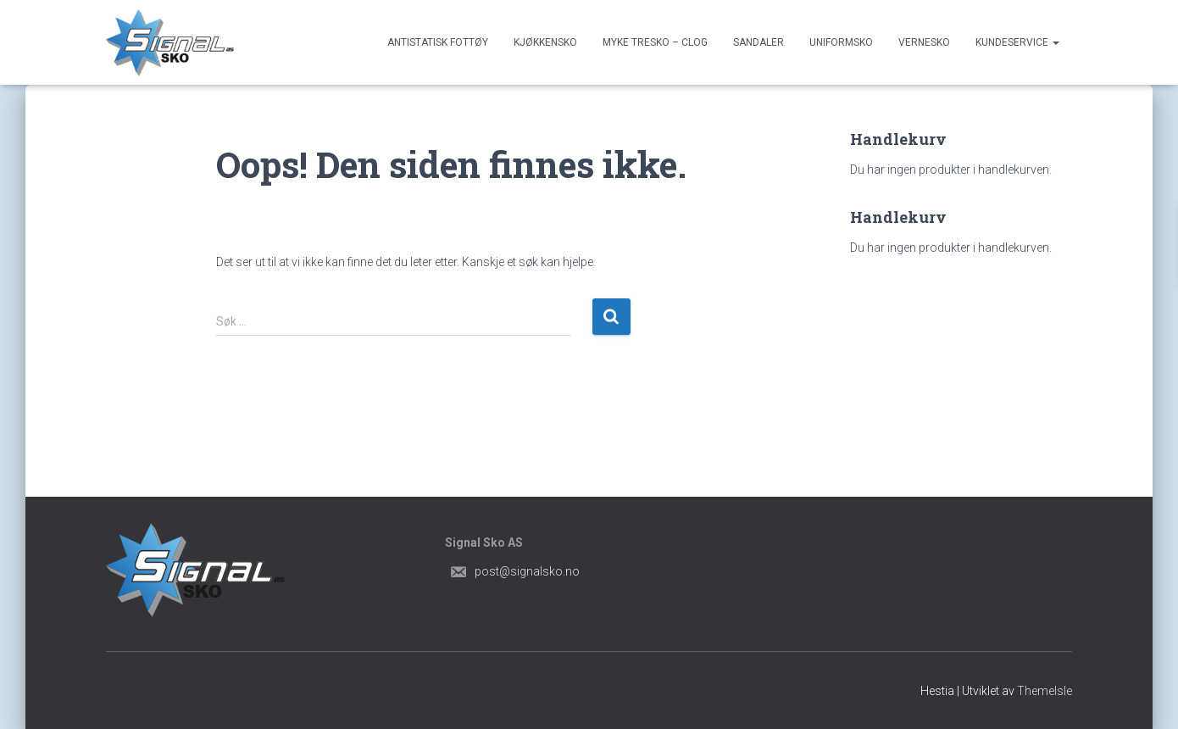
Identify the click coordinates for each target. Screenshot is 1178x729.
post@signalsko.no (527, 571)
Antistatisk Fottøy (437, 42)
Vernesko (924, 42)
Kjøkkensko (545, 42)
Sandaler (758, 42)
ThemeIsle (1044, 691)
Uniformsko (841, 42)
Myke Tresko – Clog (655, 42)
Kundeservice (1017, 42)
